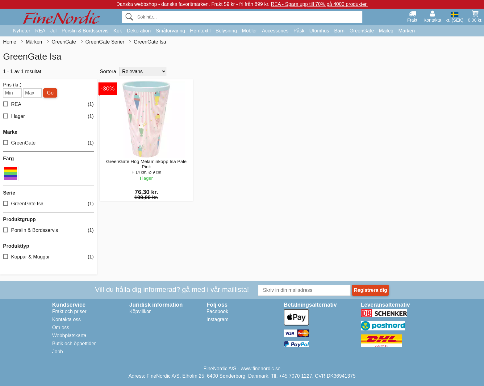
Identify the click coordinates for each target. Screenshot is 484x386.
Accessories (275, 30)
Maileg (386, 30)
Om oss (60, 327)
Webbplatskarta (69, 335)
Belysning (226, 30)
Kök (117, 30)
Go (50, 92)
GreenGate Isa (48, 204)
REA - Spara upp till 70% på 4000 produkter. (319, 4)
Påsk (299, 30)
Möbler (249, 30)
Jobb (57, 351)
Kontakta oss (66, 319)
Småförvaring (170, 30)
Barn (339, 30)
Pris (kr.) (12, 84)
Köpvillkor (140, 311)
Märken (406, 30)
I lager (48, 117)
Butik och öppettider (74, 343)
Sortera (108, 71)
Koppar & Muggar (48, 257)
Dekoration (139, 30)
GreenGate (361, 30)
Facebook (217, 311)
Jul (53, 30)
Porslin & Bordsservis (84, 30)
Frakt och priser (69, 311)
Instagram (217, 319)
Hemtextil (200, 30)
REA (40, 30)
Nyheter (21, 30)
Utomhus (319, 30)
